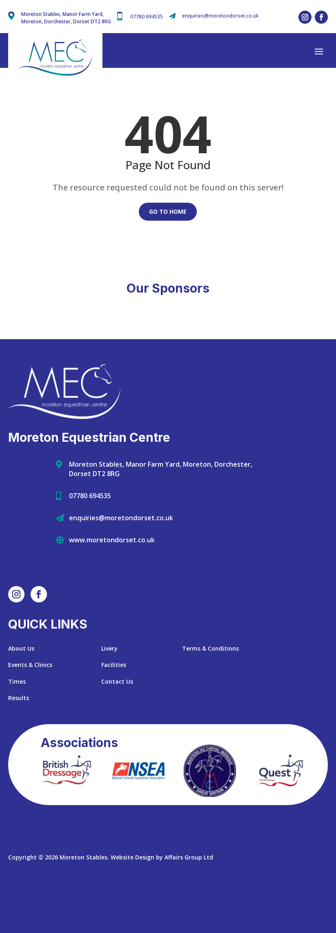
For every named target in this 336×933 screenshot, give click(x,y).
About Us (21, 692)
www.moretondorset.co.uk (112, 583)
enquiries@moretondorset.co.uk (220, 15)
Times (17, 725)
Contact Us (117, 725)
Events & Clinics (30, 709)
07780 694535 (146, 16)
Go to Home (168, 211)
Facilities (113, 709)
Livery (109, 692)
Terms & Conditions (210, 692)
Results (18, 742)
